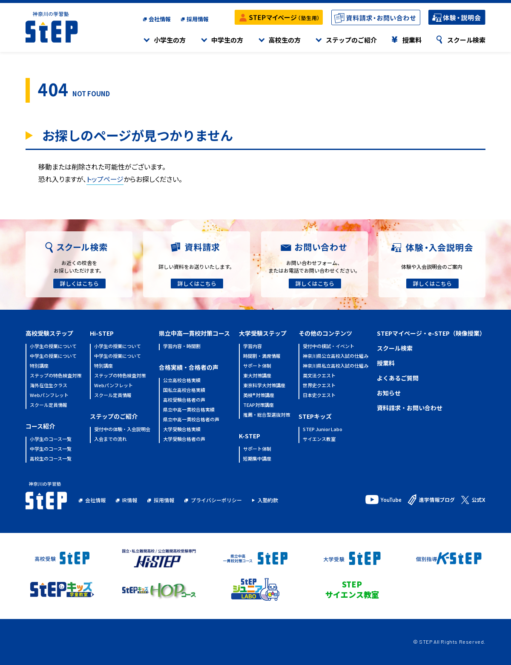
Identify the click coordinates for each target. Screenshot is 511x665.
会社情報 (160, 19)
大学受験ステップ (263, 333)
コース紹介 (40, 426)
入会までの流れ (110, 439)
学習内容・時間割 (182, 346)
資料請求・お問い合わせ (409, 407)
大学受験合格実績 (182, 429)
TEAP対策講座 (258, 405)
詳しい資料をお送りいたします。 (196, 266)
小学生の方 (170, 39)
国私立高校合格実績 (184, 390)
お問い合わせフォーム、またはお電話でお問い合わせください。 (314, 266)
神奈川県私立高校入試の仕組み (335, 366)
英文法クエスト (319, 376)
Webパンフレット (49, 395)
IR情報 (129, 500)
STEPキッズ (315, 416)
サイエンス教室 (319, 439)
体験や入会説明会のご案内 (431, 266)
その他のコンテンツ (325, 333)
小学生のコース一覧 (51, 439)
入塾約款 (268, 500)
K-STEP (249, 436)
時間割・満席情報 (262, 356)
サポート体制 (257, 366)
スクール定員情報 (48, 405)
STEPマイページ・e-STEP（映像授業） (431, 333)
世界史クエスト (319, 386)
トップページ (104, 179)
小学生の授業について (53, 346)
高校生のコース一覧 (51, 459)
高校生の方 (285, 39)
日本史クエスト (319, 395)
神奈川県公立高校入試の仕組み (335, 356)
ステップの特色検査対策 (55, 376)
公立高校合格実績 (182, 380)
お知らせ (389, 393)
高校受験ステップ (49, 333)
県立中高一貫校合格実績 (189, 410)
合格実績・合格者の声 (188, 367)
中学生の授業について (53, 356)
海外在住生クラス (48, 386)
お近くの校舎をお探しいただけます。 (79, 266)
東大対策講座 (257, 376)
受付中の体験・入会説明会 (122, 429)
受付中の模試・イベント (328, 346)
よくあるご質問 (398, 378)
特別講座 (39, 366)
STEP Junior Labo (322, 429)
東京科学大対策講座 (264, 386)
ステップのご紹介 (351, 39)
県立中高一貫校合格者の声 (191, 420)
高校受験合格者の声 (184, 400)
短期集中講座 (257, 459)
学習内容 (252, 346)
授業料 (412, 39)
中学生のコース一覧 (51, 449)
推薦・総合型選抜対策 (266, 415)
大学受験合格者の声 (184, 439)
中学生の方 (227, 39)
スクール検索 (466, 39)
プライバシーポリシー (216, 500)
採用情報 (198, 19)
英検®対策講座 (258, 395)
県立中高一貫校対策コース (194, 333)
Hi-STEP (102, 333)
